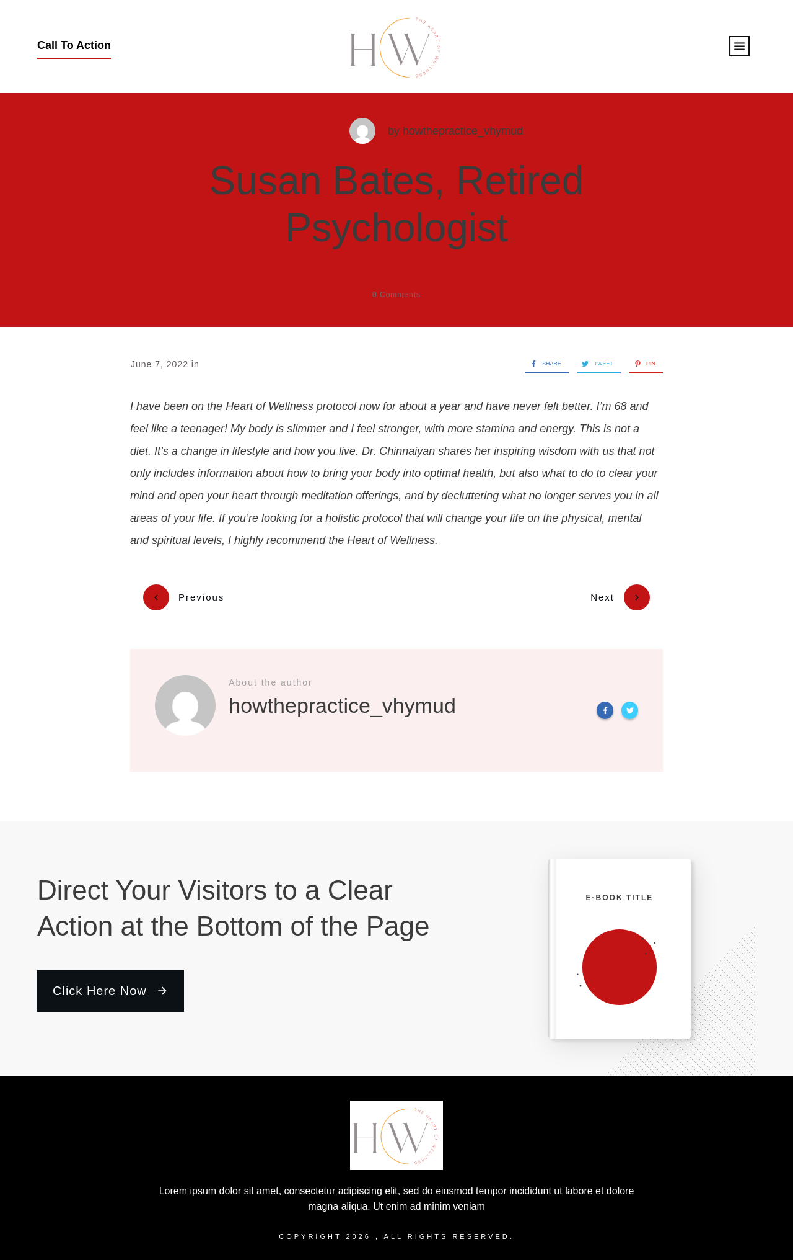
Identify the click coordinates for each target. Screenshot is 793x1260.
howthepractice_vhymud (463, 131)
